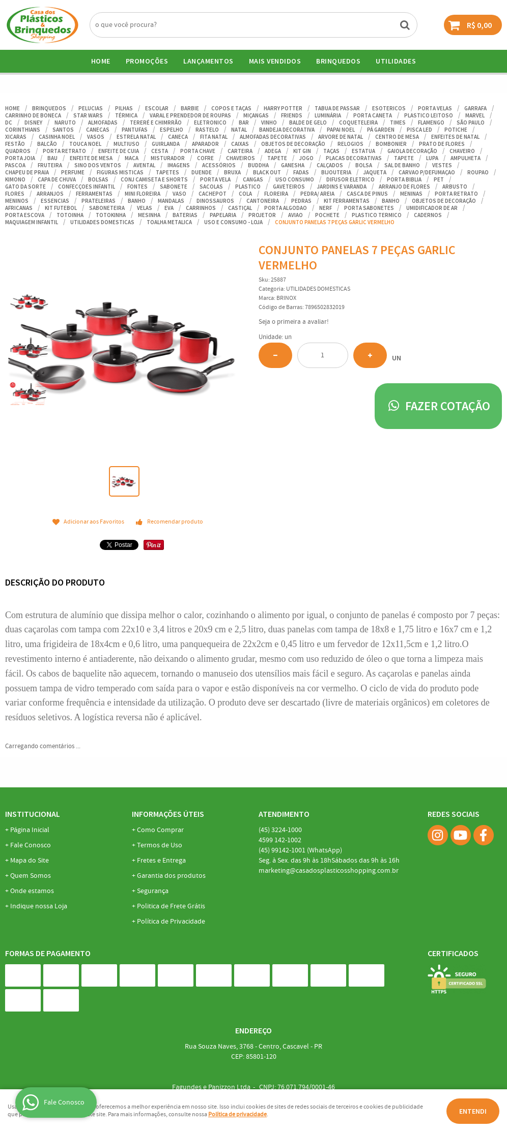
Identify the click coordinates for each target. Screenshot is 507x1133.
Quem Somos (30, 875)
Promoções (147, 61)
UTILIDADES (396, 61)
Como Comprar (160, 830)
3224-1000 (280, 830)
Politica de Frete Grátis (171, 906)
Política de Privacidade (171, 921)
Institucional (32, 814)
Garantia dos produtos (171, 875)
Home (100, 61)
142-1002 (280, 840)
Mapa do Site (29, 860)
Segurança (152, 891)
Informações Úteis (168, 814)
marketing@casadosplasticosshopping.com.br (329, 870)
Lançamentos (208, 61)
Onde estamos (32, 891)
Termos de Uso (159, 845)
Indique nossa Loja (38, 906)
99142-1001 (300, 850)
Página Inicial (29, 830)
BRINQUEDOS (338, 61)
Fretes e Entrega (161, 860)
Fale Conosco (30, 845)
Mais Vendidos (275, 61)
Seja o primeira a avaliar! (294, 322)
